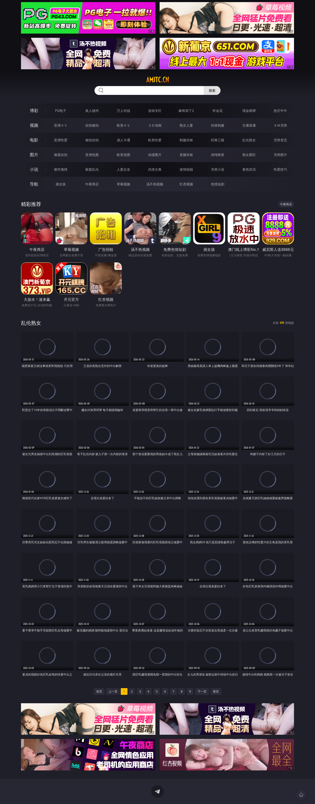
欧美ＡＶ (123, 125)
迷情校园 (186, 169)
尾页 (216, 691)
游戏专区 (154, 110)
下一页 (202, 691)
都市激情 (60, 169)
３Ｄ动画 (154, 125)
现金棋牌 (249, 110)
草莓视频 (123, 184)
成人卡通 (123, 140)
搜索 (212, 90)
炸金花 (218, 110)
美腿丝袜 (186, 154)
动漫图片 (154, 154)
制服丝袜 (186, 140)
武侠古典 (154, 169)
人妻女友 (123, 169)
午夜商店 (92, 184)
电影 (34, 140)
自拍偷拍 (92, 125)
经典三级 (217, 140)
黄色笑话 (249, 169)
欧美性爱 (154, 140)
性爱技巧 (280, 169)
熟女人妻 (186, 125)
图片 (34, 154)
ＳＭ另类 (280, 125)
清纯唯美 (217, 154)
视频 (34, 125)
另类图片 (280, 154)
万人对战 (123, 110)
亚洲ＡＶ (60, 125)
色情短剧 (217, 184)
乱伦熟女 (249, 140)
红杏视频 (186, 184)
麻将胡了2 (186, 110)
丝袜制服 (217, 125)
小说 (34, 169)
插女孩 (61, 184)
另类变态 (280, 140)
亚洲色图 (92, 154)
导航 (34, 184)
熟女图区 (249, 154)
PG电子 (60, 110)
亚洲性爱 (60, 140)
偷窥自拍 (60, 154)
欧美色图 (123, 154)
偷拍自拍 (92, 140)
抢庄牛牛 (280, 110)
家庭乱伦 (92, 169)
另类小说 (217, 169)
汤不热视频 (154, 184)
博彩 (34, 110)
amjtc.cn (157, 80)
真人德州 (92, 110)
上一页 (113, 691)
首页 (99, 691)
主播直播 (249, 125)
